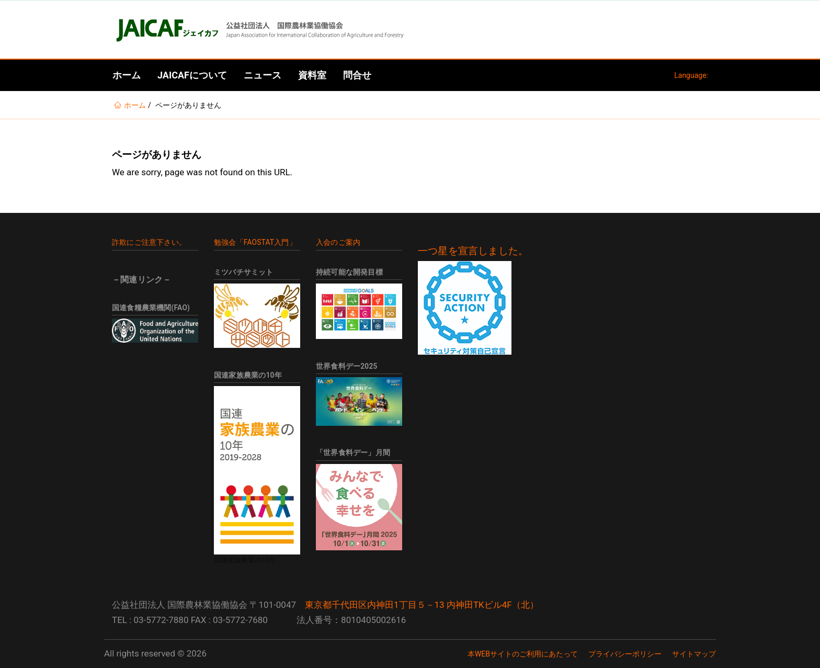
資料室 (312, 75)
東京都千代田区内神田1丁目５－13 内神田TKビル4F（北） (422, 604)
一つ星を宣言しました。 (473, 251)
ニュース (262, 75)
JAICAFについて (192, 75)
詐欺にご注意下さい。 (149, 242)
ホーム (126, 75)
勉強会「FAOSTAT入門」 (255, 242)
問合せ (357, 75)
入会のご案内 (338, 242)
